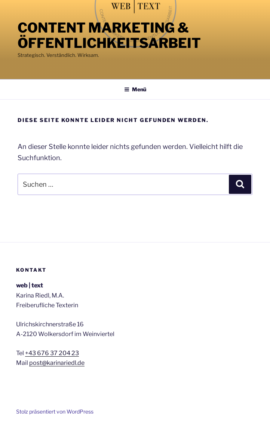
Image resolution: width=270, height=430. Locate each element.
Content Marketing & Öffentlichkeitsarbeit (109, 35)
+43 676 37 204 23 (52, 353)
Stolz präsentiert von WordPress (54, 411)
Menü (135, 89)
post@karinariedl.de (57, 362)
